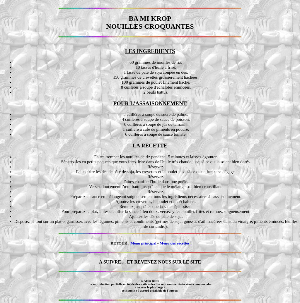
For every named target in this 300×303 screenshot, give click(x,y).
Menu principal (143, 243)
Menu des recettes (175, 243)
